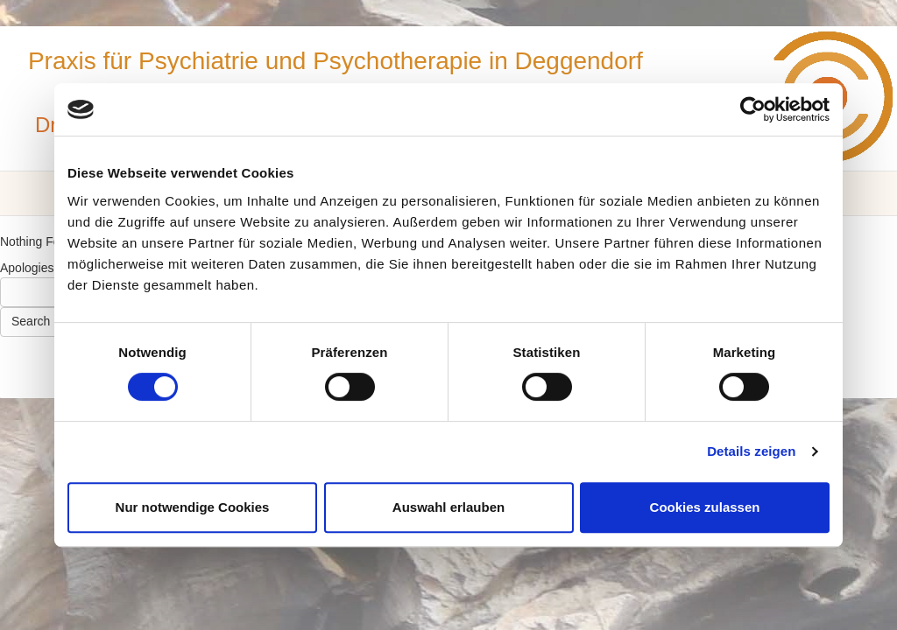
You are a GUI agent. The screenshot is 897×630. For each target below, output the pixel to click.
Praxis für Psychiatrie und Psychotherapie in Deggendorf (335, 60)
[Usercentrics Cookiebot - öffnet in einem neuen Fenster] (753, 109)
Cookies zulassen (705, 507)
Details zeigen (751, 451)
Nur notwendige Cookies (193, 507)
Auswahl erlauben (448, 507)
